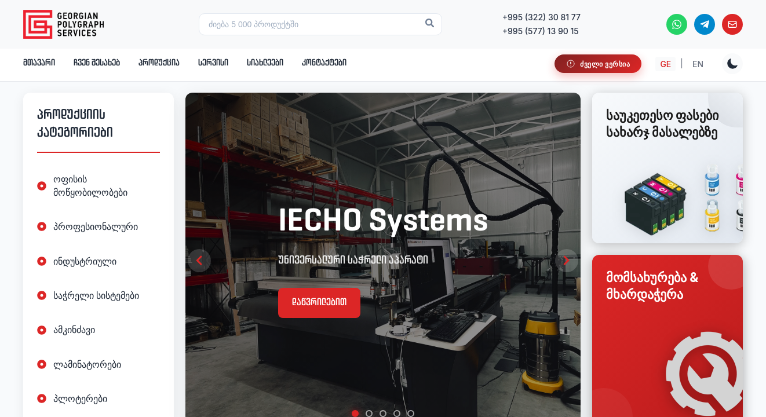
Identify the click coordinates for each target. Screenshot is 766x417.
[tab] (355, 413)
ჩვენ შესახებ (97, 63)
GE (665, 64)
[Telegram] (704, 24)
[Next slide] (566, 260)
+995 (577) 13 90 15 (540, 31)
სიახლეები (265, 63)
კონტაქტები (324, 63)
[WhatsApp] (676, 24)
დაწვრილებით (319, 303)
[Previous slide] (199, 260)
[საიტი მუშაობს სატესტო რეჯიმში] (598, 63)
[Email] (732, 24)
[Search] (429, 24)
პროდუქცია (159, 63)
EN (697, 64)
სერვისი (213, 63)
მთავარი (39, 63)
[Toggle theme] (732, 63)
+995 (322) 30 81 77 (541, 17)
